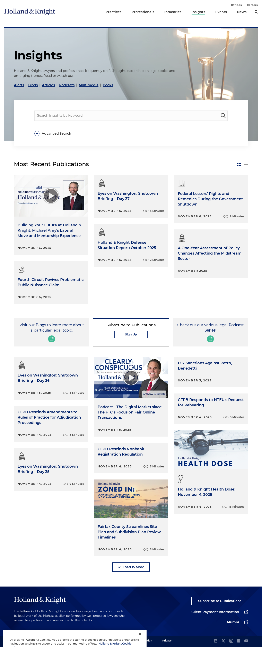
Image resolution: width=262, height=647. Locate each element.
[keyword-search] (223, 115)
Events (221, 12)
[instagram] (231, 641)
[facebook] (238, 641)
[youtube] (246, 641)
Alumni (233, 622)
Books (108, 85)
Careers (252, 5)
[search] (256, 12)
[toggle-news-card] (239, 164)
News (241, 12)
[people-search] (131, 116)
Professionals (143, 12)
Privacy (167, 640)
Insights (198, 12)
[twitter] (223, 641)
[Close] (140, 640)
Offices (236, 5)
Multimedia (88, 85)
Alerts (19, 85)
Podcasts (67, 85)
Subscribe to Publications (219, 601)
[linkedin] (215, 641)
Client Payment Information (215, 612)
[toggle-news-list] (246, 164)
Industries (172, 12)
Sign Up (131, 334)
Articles (48, 85)
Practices (113, 12)
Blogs (33, 85)
